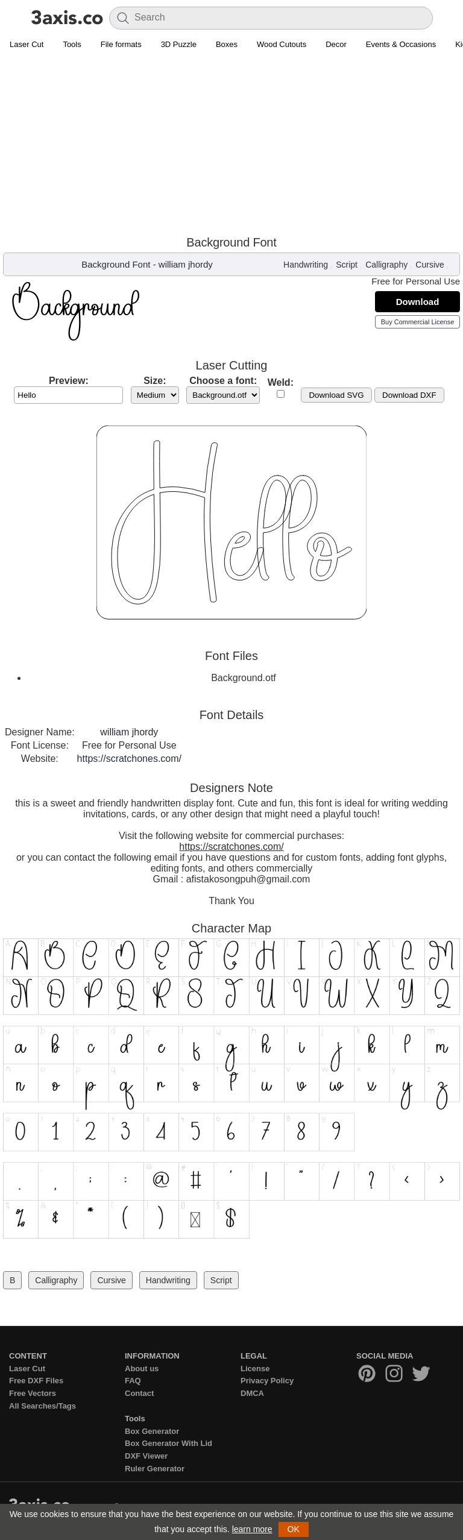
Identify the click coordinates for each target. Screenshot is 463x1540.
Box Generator (152, 1431)
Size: (154, 381)
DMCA (252, 1393)
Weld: (281, 382)
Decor (336, 44)
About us (142, 1368)
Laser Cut (26, 44)
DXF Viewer (146, 1455)
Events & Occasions (401, 44)
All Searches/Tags (42, 1405)
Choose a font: (223, 381)
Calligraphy (386, 264)
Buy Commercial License (418, 321)
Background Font (115, 264)
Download (417, 302)
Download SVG (336, 395)
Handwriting (305, 264)
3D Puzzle (179, 44)
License (255, 1368)
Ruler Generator (154, 1468)
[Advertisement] (231, 145)
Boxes (227, 44)
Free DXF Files (36, 1380)
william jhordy (186, 264)
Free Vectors (32, 1393)
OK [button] (294, 1529)
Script (346, 264)
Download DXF (409, 395)
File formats (121, 44)
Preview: (69, 381)
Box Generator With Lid (168, 1443)
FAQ (133, 1380)
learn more (252, 1529)
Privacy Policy (267, 1380)
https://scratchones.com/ (129, 758)
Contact (139, 1393)
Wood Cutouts (281, 44)
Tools (72, 44)
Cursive (429, 264)
